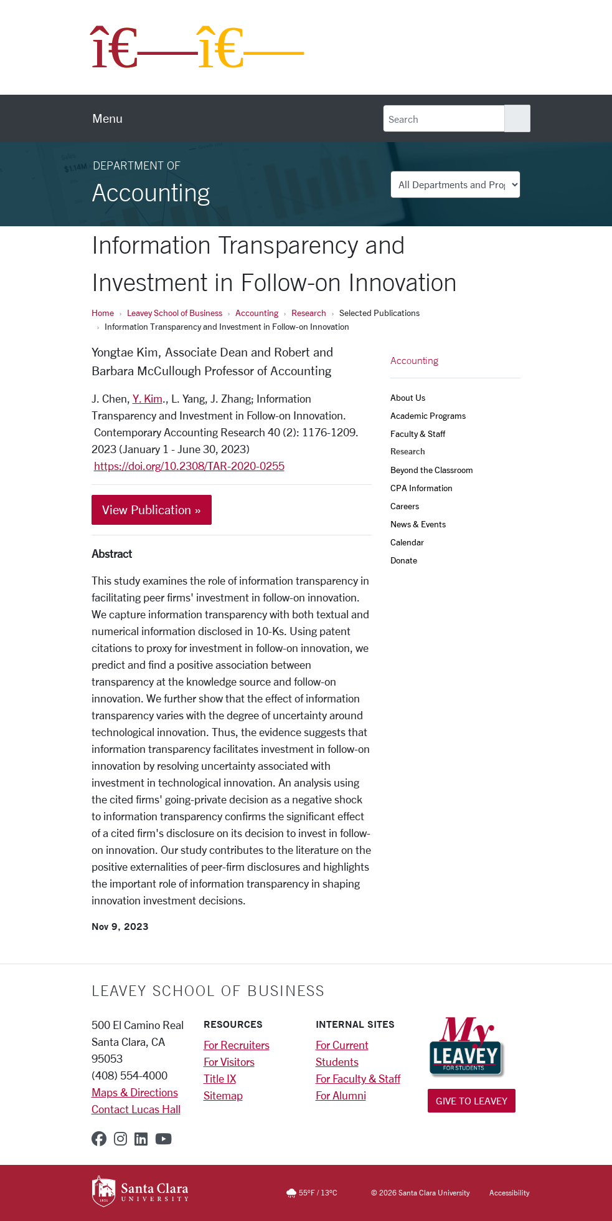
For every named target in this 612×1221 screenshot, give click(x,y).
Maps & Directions (135, 1092)
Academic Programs (428, 415)
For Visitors (229, 1061)
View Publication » (151, 509)
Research (308, 312)
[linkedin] (141, 1138)
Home (103, 312)
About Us (407, 397)
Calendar (407, 542)
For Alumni (341, 1095)
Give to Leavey (471, 1100)
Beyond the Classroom (431, 469)
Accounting (256, 312)
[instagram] (120, 1138)
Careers (404, 505)
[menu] (107, 118)
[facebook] (99, 1138)
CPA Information (421, 487)
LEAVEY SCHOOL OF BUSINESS (208, 990)
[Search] (444, 118)
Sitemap (223, 1095)
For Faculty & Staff (358, 1078)
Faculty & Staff (417, 433)
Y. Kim (147, 398)
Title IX (220, 1078)
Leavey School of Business (174, 312)
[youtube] (163, 1138)
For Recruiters (237, 1044)
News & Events (418, 524)
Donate (403, 560)
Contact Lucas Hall (136, 1109)
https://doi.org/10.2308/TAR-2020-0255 (189, 465)
